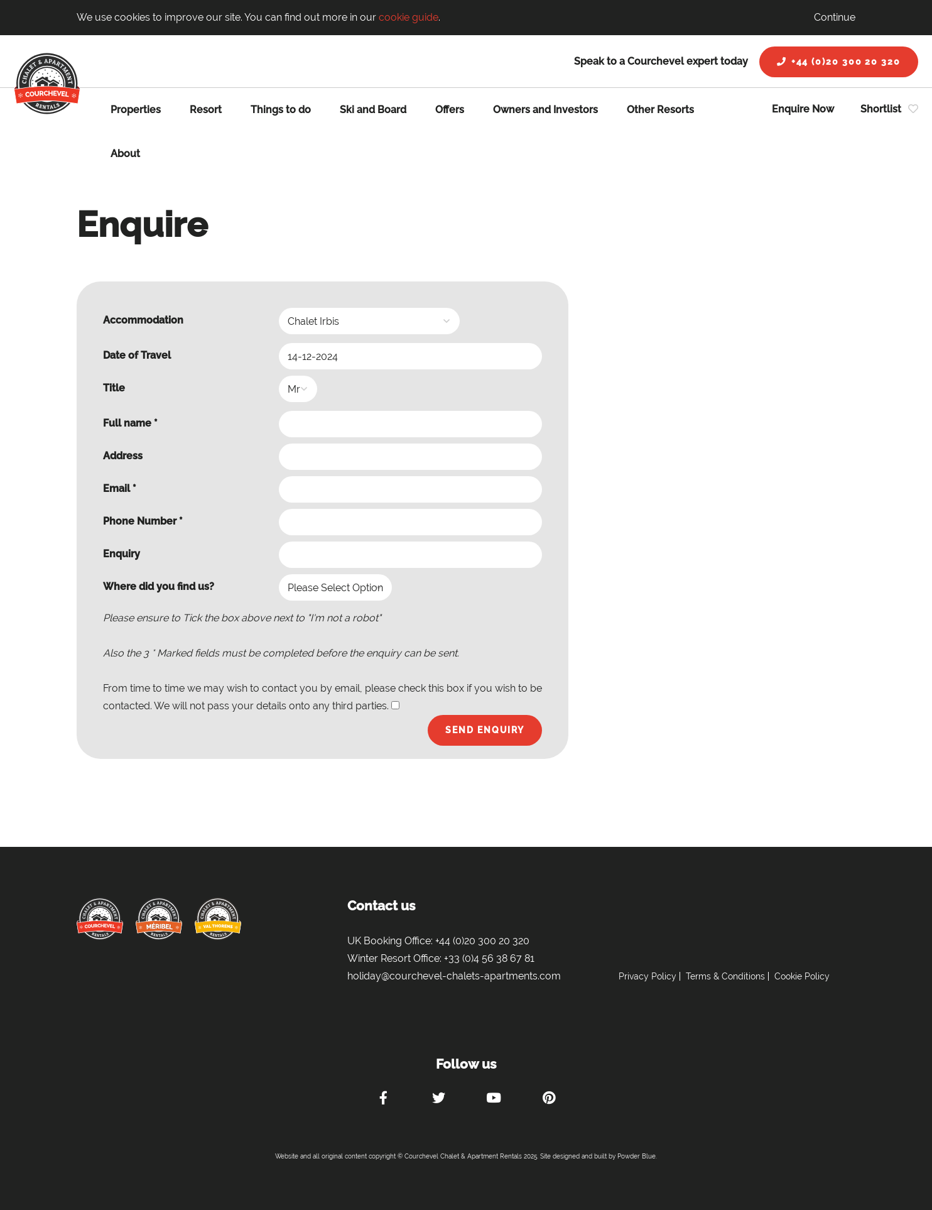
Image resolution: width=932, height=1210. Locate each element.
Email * (119, 488)
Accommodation (143, 320)
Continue (834, 17)
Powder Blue (636, 1156)
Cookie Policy (802, 976)
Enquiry (121, 554)
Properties (136, 110)
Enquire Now (803, 109)
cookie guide (408, 17)
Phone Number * (143, 521)
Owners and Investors (545, 110)
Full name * (130, 423)
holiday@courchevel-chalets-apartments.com (454, 976)
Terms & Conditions (725, 976)
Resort (206, 110)
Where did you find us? (158, 586)
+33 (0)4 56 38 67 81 (489, 958)
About (125, 154)
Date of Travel (137, 355)
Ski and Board (373, 110)
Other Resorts (660, 110)
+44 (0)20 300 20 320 (839, 62)
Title (114, 388)
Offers (449, 110)
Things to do (281, 110)
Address (123, 456)
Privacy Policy (647, 976)
